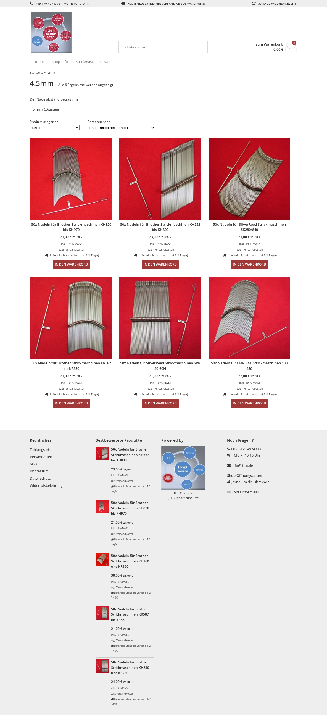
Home (38, 61)
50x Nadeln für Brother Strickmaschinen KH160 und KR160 (130, 561)
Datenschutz (40, 478)
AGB (33, 463)
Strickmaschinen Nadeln (95, 61)
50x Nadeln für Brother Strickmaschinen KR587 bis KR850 (130, 614)
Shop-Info (60, 61)
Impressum (39, 471)
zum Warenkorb (269, 44)
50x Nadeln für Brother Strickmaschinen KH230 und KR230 (130, 667)
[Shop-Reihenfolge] (121, 127)
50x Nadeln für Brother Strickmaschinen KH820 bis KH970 (130, 508)
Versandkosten (75, 249)
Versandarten (41, 456)
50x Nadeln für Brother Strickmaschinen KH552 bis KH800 (130, 454)
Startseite (36, 72)
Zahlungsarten (42, 449)
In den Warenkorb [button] (71, 264)
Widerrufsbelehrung (46, 485)
